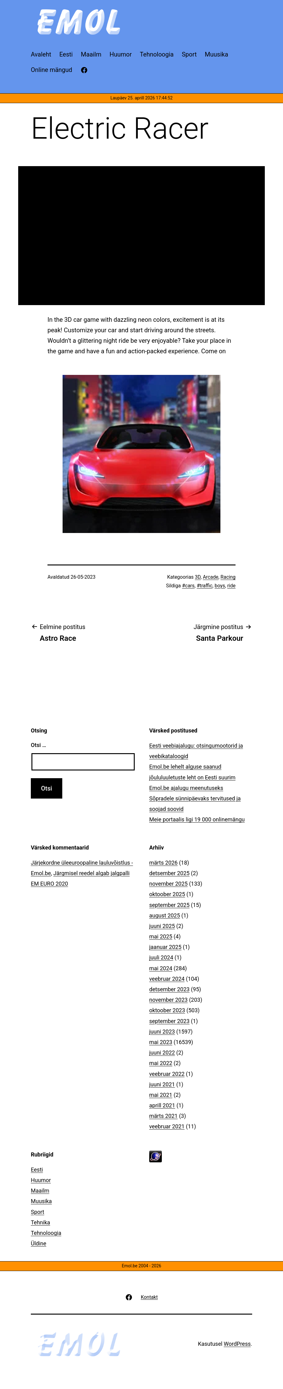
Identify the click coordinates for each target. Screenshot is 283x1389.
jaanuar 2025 (165, 947)
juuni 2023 (162, 1031)
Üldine (38, 1243)
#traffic (204, 586)
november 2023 (168, 1000)
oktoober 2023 (167, 1010)
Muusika (41, 1201)
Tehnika (40, 1222)
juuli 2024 (161, 957)
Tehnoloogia (46, 1233)
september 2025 (169, 905)
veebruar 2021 (167, 1126)
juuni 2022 (162, 1052)
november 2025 (168, 883)
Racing (228, 577)
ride (231, 586)
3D (198, 577)
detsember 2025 (169, 873)
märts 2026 (163, 862)
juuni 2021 (162, 1084)
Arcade (210, 577)
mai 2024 (160, 968)
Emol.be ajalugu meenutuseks (186, 788)
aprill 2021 (162, 1105)
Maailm (40, 1190)
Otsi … (38, 745)
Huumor (41, 1180)
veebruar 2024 (167, 979)
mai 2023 (160, 1042)
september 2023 (169, 1021)
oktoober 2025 (167, 894)
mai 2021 (160, 1095)
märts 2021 (163, 1116)
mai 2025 (160, 936)
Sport (37, 1212)
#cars (188, 586)
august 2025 (164, 915)
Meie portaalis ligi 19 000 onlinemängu (197, 819)
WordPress (237, 1344)
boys (220, 586)
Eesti (37, 1169)
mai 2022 (160, 1063)
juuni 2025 (162, 926)
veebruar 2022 (167, 1074)
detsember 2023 (169, 989)
